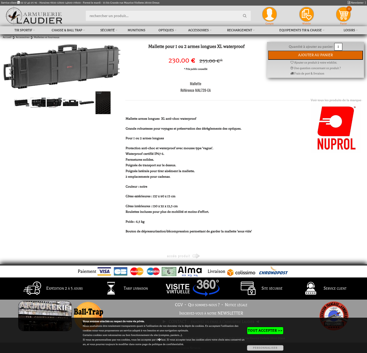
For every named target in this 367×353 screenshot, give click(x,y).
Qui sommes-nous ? (204, 305)
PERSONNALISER (265, 347)
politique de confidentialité (167, 344)
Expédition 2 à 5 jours (52, 289)
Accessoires (198, 30)
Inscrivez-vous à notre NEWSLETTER (211, 313)
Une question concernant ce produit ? (315, 68)
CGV (179, 305)
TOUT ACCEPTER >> (265, 330)
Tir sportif (23, 30)
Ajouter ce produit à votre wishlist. (313, 62)
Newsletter (355, 2)
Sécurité (107, 30)
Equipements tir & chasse (300, 30)
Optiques (166, 30)
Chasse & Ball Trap (67, 30)
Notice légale (236, 305)
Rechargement (239, 30)
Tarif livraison (123, 289)
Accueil (7, 37)
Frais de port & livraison (307, 73)
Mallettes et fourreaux (46, 37)
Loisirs (349, 30)
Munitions (136, 30)
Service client (322, 289)
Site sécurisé (259, 289)
